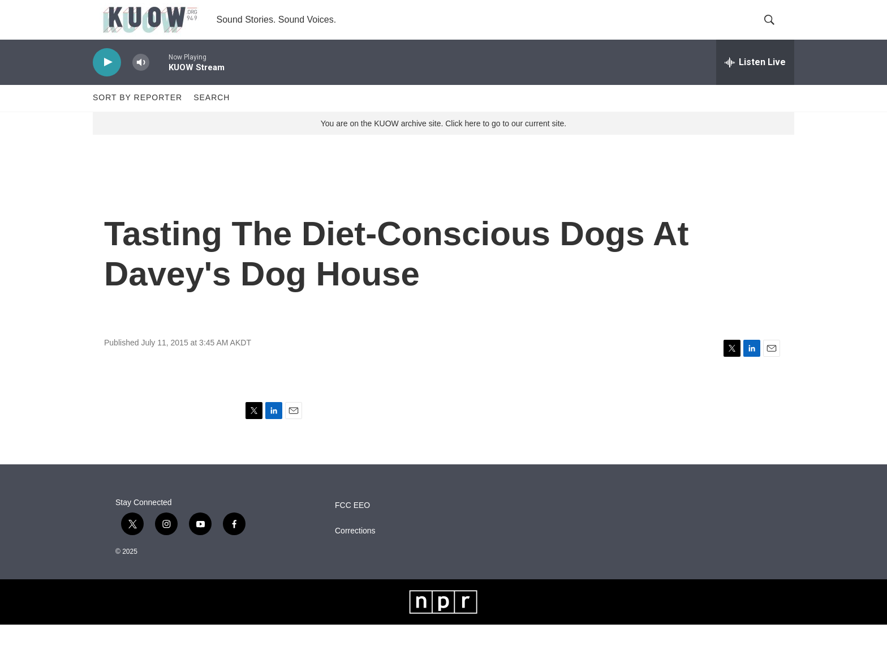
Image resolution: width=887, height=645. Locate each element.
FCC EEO (352, 525)
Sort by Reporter (137, 117)
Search (211, 117)
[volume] (140, 82)
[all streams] (755, 82)
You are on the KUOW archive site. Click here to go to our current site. (443, 143)
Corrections (355, 550)
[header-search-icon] (776, 30)
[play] (107, 82)
